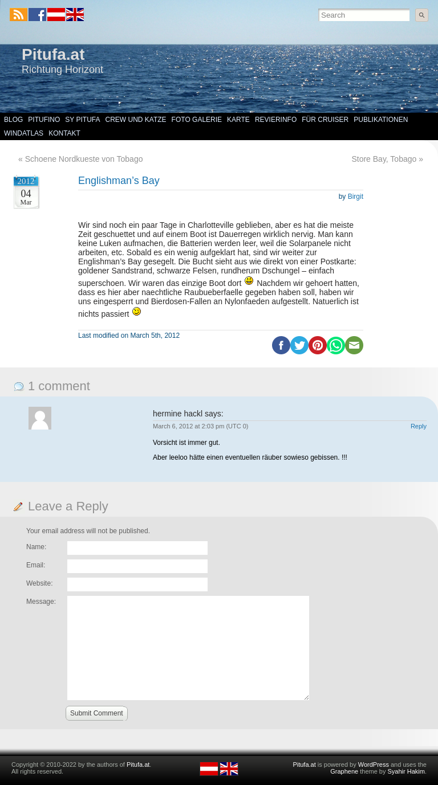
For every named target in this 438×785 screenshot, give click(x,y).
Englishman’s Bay (119, 180)
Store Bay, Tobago (383, 158)
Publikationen (381, 120)
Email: (35, 565)
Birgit (355, 197)
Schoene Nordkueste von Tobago (84, 158)
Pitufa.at (53, 54)
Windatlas (23, 133)
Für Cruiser (325, 120)
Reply (419, 426)
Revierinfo (276, 120)
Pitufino (44, 120)
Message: (41, 602)
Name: (36, 547)
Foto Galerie (197, 120)
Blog (13, 120)
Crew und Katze (136, 120)
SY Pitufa (82, 120)
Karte (238, 120)
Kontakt (64, 133)
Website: (39, 583)
